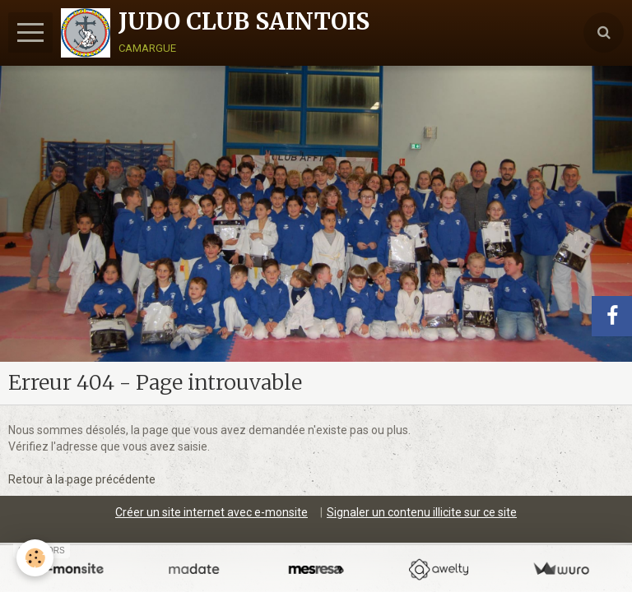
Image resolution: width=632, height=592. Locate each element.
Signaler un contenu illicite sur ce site (422, 512)
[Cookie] (34, 557)
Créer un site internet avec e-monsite (211, 512)
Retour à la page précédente (82, 479)
